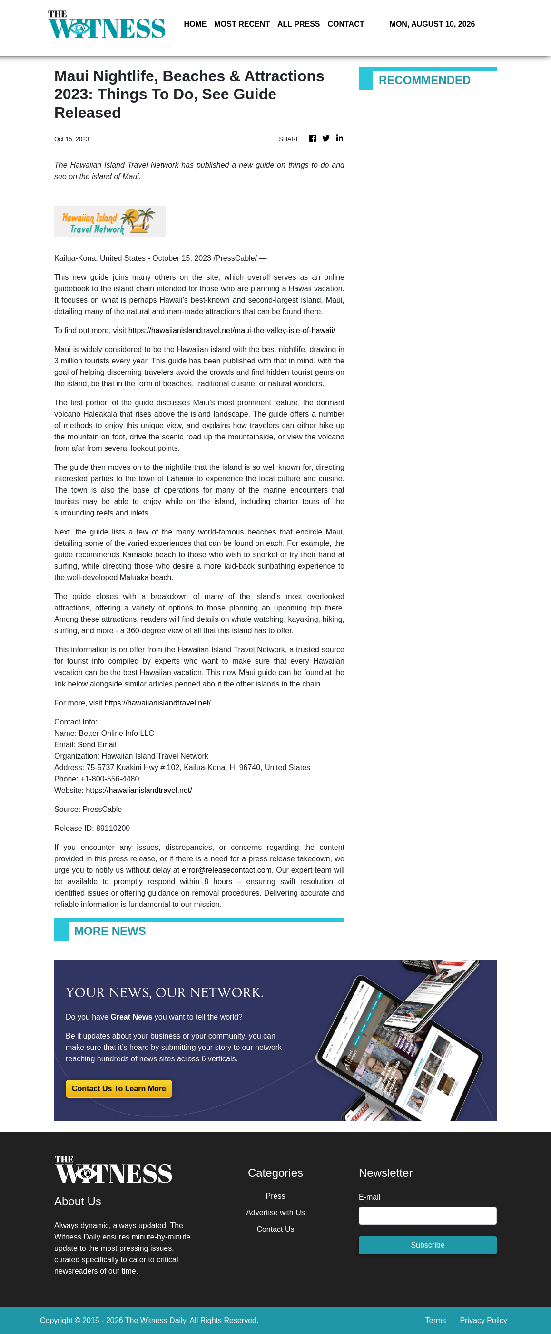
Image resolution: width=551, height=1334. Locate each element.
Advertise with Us (275, 1213)
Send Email (97, 745)
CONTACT (345, 24)
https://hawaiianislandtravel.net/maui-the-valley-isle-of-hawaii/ (231, 330)
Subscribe (427, 1245)
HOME (195, 24)
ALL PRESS (298, 24)
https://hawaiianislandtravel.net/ (158, 703)
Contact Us (275, 1229)
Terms (435, 1320)
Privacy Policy (483, 1320)
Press (275, 1196)
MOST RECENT (242, 24)
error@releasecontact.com (227, 870)
